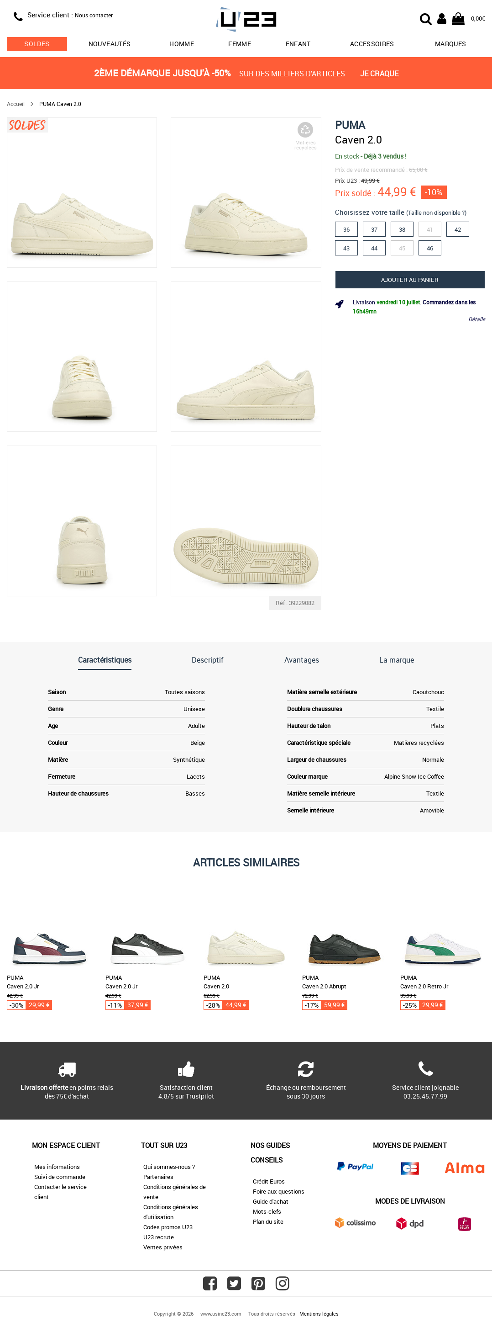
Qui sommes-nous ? (169, 1167)
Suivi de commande (59, 1177)
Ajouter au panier (410, 280)
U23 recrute (158, 1237)
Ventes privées (163, 1247)
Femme (239, 43)
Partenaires (158, 1177)
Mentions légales (319, 1313)
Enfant (298, 43)
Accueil (16, 103)
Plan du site (268, 1221)
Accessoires (372, 43)
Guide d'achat (270, 1201)
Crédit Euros (269, 1181)
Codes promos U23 (168, 1227)
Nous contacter (94, 15)
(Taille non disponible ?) (436, 212)
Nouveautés (110, 43)
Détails (476, 319)
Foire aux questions (278, 1191)
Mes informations (57, 1167)
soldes (36, 43)
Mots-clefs (267, 1211)
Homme (181, 43)
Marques (450, 43)
